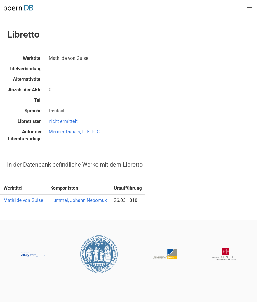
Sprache (33, 111)
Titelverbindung (24, 68)
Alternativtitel (27, 79)
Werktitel (32, 58)
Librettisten (30, 121)
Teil (37, 100)
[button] (249, 7)
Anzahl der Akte (24, 89)
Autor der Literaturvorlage (25, 135)
